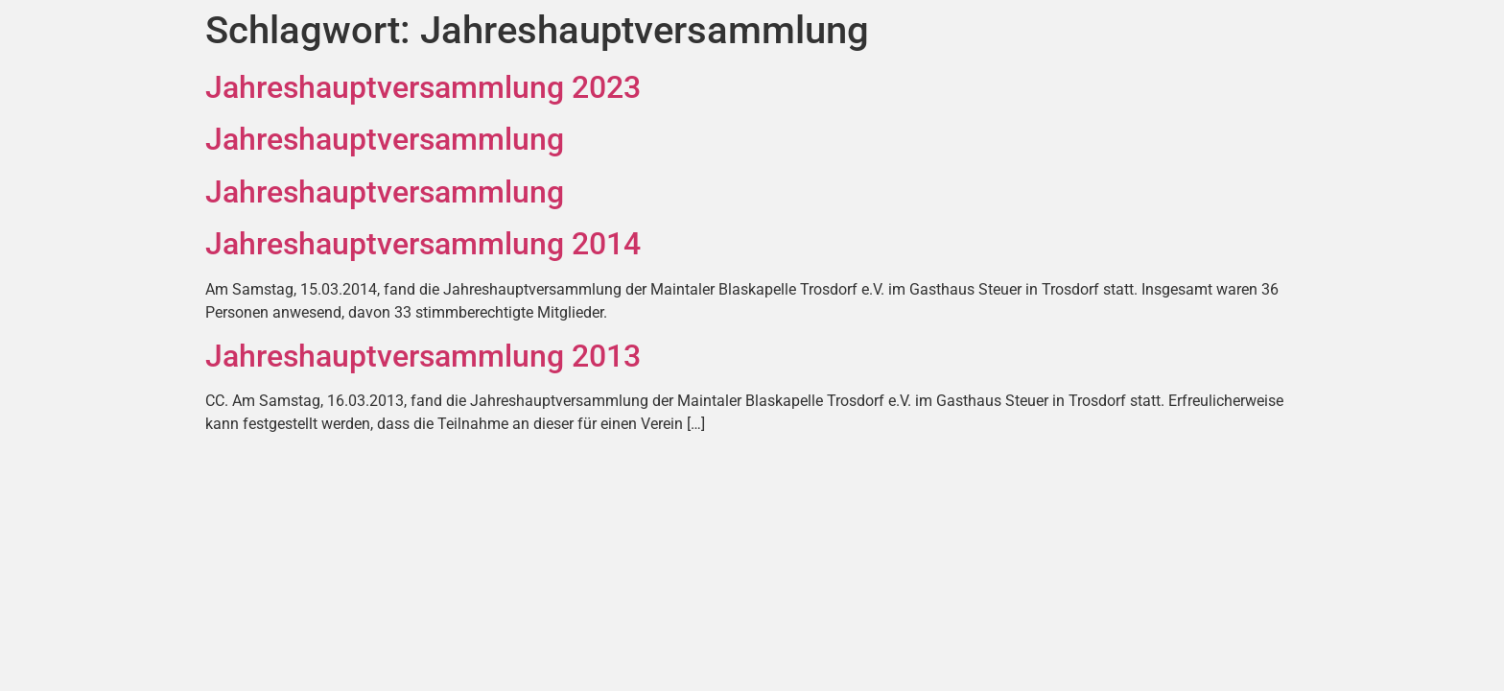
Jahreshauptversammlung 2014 (423, 244)
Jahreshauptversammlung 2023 (423, 87)
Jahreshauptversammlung (384, 139)
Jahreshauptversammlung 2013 (423, 356)
